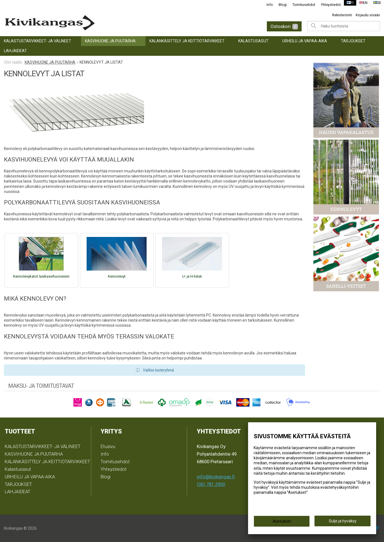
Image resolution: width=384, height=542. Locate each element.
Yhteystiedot (327, 5)
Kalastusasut (253, 41)
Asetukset (282, 523)
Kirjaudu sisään (368, 15)
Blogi (279, 5)
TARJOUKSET (353, 41)
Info (266, 5)
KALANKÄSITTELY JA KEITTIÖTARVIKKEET (187, 41)
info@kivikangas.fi (216, 476)
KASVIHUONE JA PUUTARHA (110, 41)
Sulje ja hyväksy (343, 522)
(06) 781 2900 (211, 484)
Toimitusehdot (300, 5)
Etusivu (108, 446)
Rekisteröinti (342, 15)
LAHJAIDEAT (15, 51)
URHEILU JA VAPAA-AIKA (304, 41)
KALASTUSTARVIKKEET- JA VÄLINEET (37, 41)
